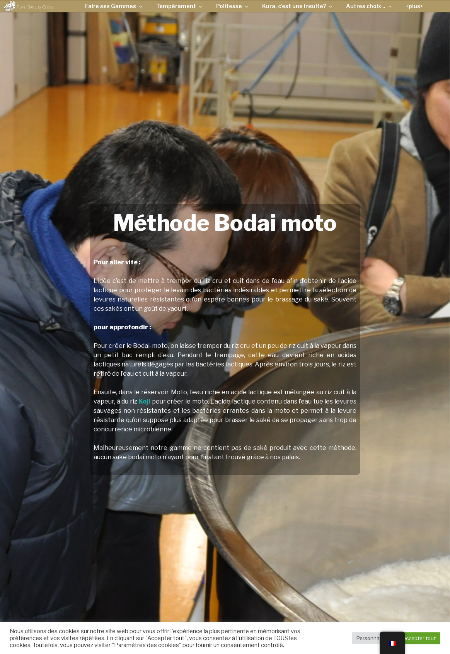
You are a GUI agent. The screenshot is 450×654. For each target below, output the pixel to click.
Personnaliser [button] (373, 638)
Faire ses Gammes (114, 6)
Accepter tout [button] (419, 638)
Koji (144, 401)
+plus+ (414, 6)
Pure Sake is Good (35, 7)
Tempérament (179, 6)
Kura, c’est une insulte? (297, 6)
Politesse (232, 6)
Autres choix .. (369, 6)
